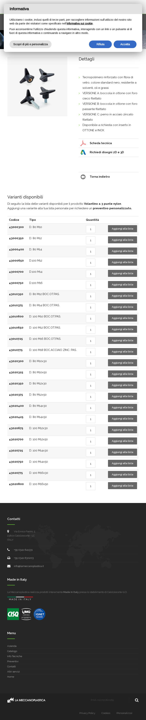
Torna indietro (100, 176)
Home (10, 676)
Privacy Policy (87, 713)
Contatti (11, 666)
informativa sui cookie (80, 23)
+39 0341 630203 (24, 558)
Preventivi (12, 661)
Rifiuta (100, 44)
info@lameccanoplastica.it (29, 566)
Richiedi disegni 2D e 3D (107, 152)
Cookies (106, 713)
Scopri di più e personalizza (30, 44)
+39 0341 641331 (23, 549)
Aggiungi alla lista (122, 228)
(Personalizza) (124, 713)
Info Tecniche (14, 656)
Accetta (125, 44)
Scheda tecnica (101, 143)
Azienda (12, 646)
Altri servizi (13, 671)
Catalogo (12, 651)
